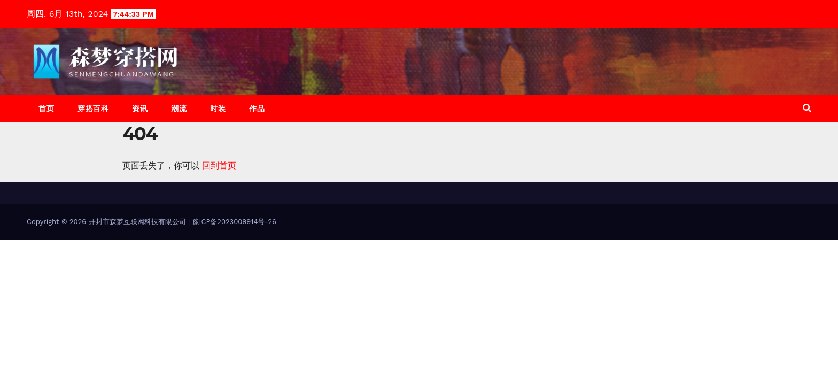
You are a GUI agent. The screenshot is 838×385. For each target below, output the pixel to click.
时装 (218, 108)
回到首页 (219, 165)
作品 (257, 108)
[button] (807, 108)
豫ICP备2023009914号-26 (234, 222)
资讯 (140, 108)
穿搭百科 (92, 108)
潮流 (179, 108)
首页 (46, 108)
